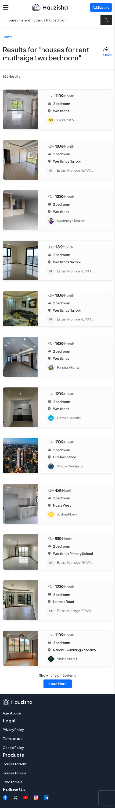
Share (107, 51)
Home (7, 37)
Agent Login (12, 713)
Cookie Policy (13, 747)
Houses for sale (14, 773)
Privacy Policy (13, 730)
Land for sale (12, 782)
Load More (57, 684)
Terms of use (12, 738)
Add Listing (101, 7)
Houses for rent (14, 764)
